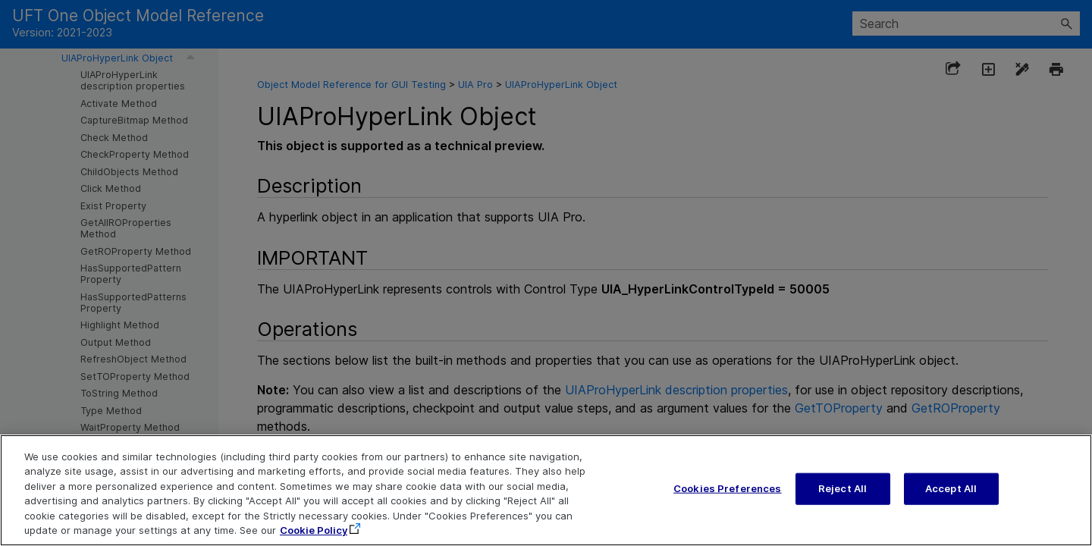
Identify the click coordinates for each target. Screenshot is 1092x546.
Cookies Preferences (727, 490)
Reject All (842, 490)
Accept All (951, 490)
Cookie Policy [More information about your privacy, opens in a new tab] (313, 532)
